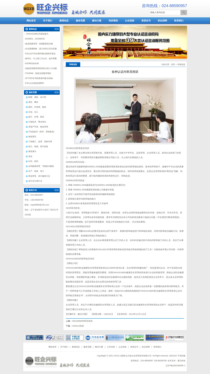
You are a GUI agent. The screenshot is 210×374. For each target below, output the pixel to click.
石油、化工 (33, 112)
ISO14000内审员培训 (82, 321)
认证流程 (129, 20)
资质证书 (146, 20)
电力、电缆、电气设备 (38, 146)
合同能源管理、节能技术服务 (41, 166)
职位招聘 (162, 20)
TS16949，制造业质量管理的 (38, 73)
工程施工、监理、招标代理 (40, 141)
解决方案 (96, 20)
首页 (173, 64)
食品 (30, 156)
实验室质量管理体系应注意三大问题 (41, 68)
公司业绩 (111, 347)
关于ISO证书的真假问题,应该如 (39, 78)
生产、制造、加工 (36, 171)
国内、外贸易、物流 (37, 107)
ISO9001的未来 (32, 63)
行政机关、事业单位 (37, 122)
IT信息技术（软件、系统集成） (42, 132)
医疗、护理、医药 (36, 117)
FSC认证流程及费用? (34, 83)
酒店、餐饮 (33, 102)
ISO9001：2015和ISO (35, 39)
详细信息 (181, 64)
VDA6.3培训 (78, 326)
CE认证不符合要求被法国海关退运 (40, 53)
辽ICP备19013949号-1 (175, 365)
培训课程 (113, 20)
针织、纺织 (33, 161)
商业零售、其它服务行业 (39, 176)
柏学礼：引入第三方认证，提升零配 (41, 58)
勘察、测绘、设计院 (37, 97)
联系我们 (178, 20)
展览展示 (32, 151)
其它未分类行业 (35, 181)
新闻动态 (64, 20)
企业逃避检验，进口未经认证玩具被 (41, 49)
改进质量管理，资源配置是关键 (39, 44)
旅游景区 (32, 136)
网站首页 (31, 20)
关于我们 (47, 20)
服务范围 (80, 20)
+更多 (56, 29)
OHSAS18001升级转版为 (36, 34)
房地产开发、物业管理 (38, 127)
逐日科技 (181, 361)
